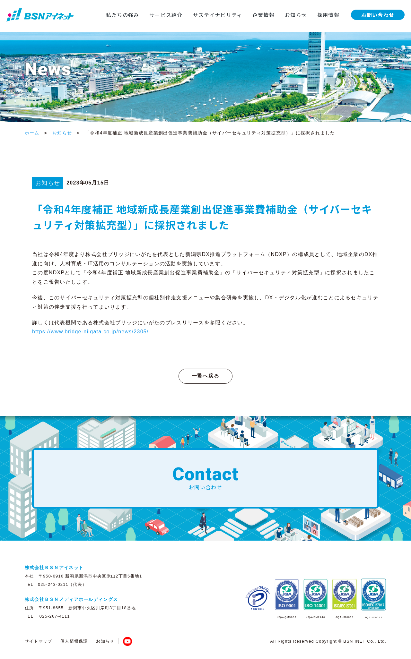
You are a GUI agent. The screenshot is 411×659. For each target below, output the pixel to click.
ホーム (32, 132)
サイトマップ (38, 641)
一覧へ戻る (205, 376)
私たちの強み (121, 15)
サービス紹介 (165, 15)
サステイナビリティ (217, 15)
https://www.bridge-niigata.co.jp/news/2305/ (90, 331)
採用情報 (328, 15)
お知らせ (295, 15)
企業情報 (263, 15)
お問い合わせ (377, 15)
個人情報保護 (74, 641)
